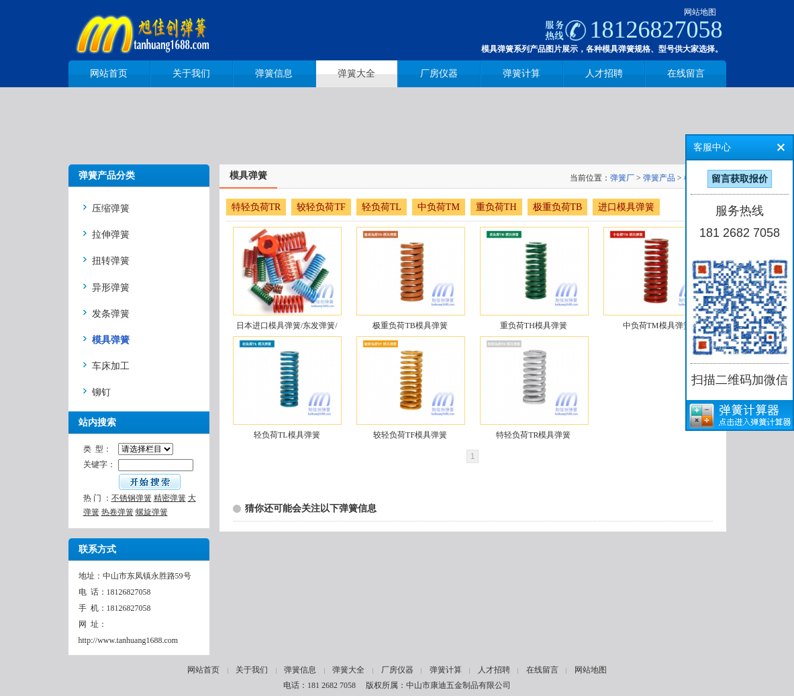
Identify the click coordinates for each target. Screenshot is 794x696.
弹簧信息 (300, 670)
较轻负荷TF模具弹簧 (410, 435)
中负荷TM (438, 207)
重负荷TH (496, 207)
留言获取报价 (739, 179)
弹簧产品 (659, 178)
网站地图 (700, 12)
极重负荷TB (558, 207)
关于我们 (252, 670)
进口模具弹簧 (626, 207)
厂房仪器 (397, 670)
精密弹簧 (170, 498)
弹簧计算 (446, 670)
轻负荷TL (381, 207)
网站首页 (203, 670)
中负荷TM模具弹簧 (657, 325)
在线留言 (542, 670)
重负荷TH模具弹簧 (533, 325)
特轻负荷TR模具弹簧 (533, 435)
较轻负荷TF (321, 207)
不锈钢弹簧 (131, 498)
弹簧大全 (348, 670)
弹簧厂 (622, 178)
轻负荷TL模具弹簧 (287, 435)
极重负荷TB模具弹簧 (410, 325)
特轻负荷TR (256, 207)
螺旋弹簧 (152, 512)
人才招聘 (494, 670)
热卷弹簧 (117, 512)
